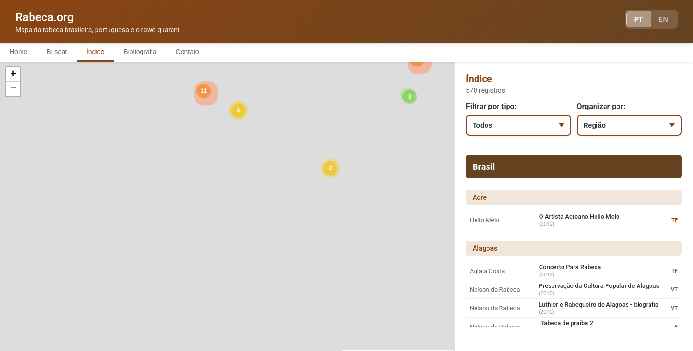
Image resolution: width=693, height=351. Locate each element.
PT (638, 19)
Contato (187, 51)
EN (663, 19)
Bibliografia (139, 51)
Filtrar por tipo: (491, 106)
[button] (125, 221)
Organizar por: (601, 106)
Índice (95, 51)
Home (18, 51)
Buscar (56, 51)
